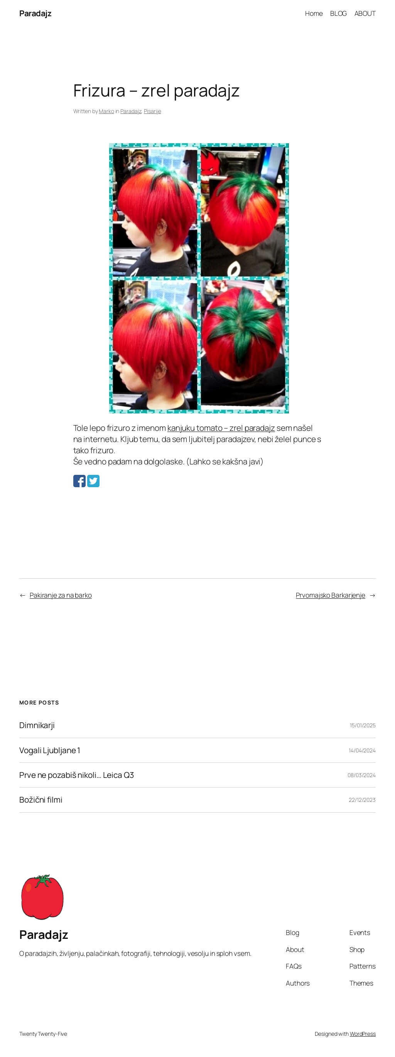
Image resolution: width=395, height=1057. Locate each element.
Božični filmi (40, 799)
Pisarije (152, 111)
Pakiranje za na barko (61, 595)
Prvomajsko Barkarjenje (330, 595)
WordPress (363, 1033)
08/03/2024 (362, 775)
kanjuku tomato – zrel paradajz (221, 427)
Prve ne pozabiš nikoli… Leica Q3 (76, 775)
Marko (106, 111)
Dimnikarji (37, 725)
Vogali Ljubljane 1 (49, 750)
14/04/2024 (362, 750)
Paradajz (35, 13)
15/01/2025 (363, 725)
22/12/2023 (362, 799)
